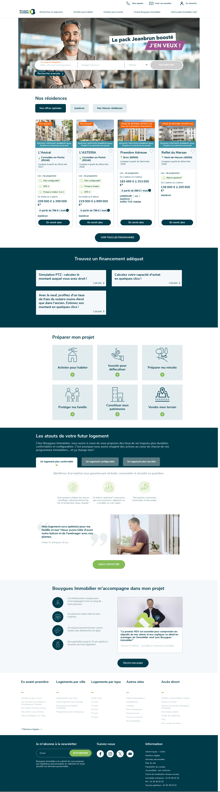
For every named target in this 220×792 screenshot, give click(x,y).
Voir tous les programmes (117, 237)
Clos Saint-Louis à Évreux (32, 712)
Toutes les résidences (170, 716)
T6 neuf (94, 717)
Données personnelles (155, 759)
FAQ (163, 720)
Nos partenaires (133, 721)
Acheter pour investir (113, 12)
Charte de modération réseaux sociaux (162, 773)
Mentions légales (152, 755)
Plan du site (150, 763)
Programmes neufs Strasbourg (70, 712)
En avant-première (35, 682)
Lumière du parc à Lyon (31, 698)
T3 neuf (94, 706)
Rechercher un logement (51, 12)
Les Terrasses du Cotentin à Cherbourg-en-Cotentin (33, 703)
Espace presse (132, 713)
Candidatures (132, 702)
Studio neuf (96, 698)
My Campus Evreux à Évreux (33, 708)
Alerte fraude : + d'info (155, 752)
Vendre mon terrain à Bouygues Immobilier (175, 707)
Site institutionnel (134, 709)
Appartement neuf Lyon (66, 698)
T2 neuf (94, 702)
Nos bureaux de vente (171, 723)
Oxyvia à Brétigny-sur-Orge (33, 716)
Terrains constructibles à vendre (175, 698)
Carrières (130, 706)
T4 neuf (94, 709)
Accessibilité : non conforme (157, 770)
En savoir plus (54, 222)
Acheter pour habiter (83, 12)
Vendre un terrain (169, 702)
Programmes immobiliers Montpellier (67, 707)
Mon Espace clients (169, 712)
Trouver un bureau (134, 717)
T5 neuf (94, 713)
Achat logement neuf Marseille (69, 702)
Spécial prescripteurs (135, 698)
